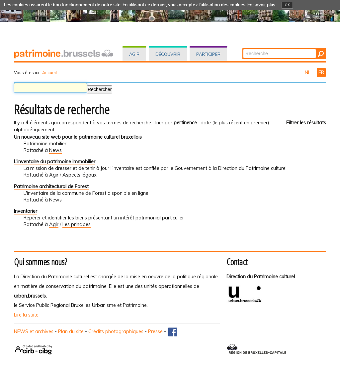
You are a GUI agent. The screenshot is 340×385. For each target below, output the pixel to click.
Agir (134, 54)
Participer (208, 54)
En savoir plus (261, 4)
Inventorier (25, 211)
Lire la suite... (28, 315)
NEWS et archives (33, 331)
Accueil (49, 72)
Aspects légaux (79, 175)
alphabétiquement (34, 130)
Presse (155, 331)
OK (287, 5)
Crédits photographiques (115, 331)
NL (308, 72)
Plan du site (71, 331)
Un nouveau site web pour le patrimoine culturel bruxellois (78, 137)
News (55, 150)
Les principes (76, 224)
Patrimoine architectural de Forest (51, 187)
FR (321, 72)
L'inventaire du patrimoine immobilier (54, 162)
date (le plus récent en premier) (235, 123)
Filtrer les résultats (306, 123)
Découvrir (167, 54)
